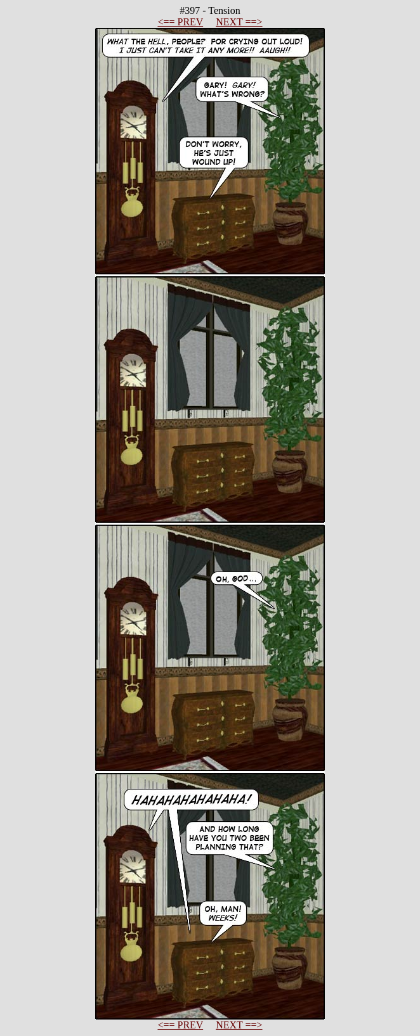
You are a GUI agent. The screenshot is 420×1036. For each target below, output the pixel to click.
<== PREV (180, 21)
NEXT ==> (239, 21)
